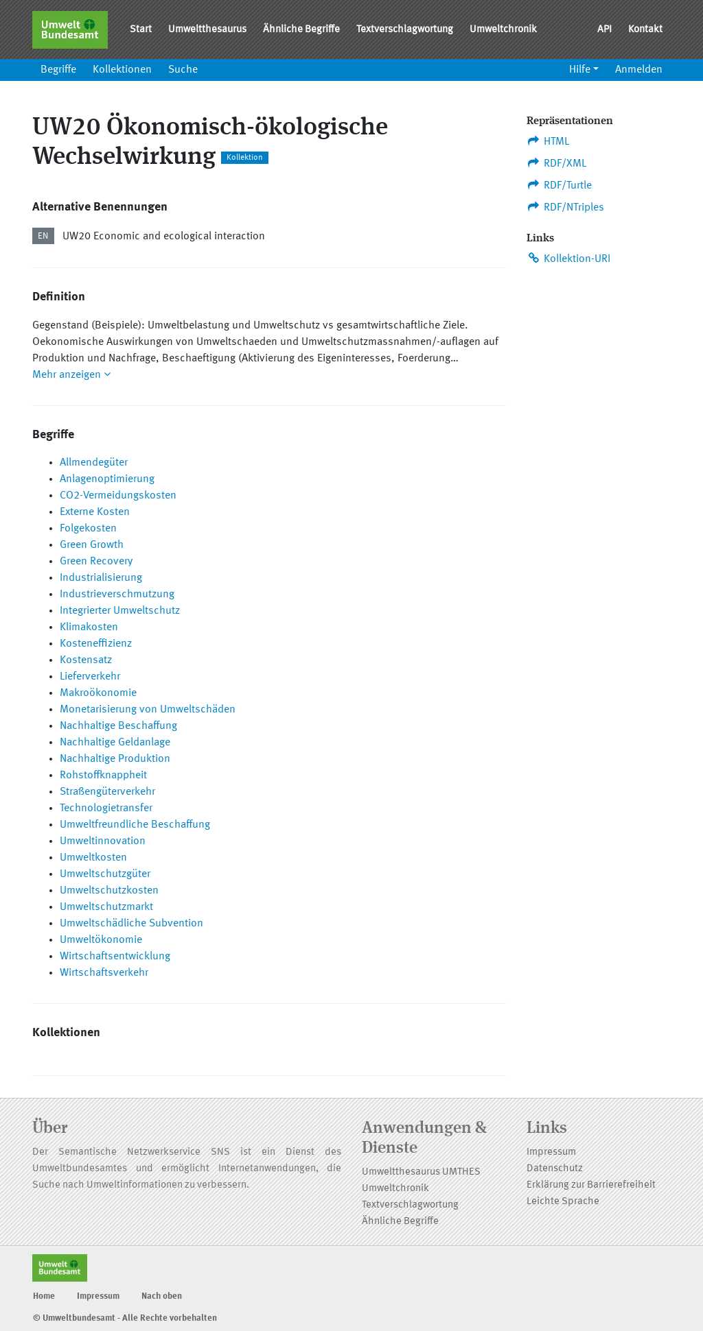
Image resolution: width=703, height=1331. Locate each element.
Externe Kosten (95, 512)
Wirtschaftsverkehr (104, 973)
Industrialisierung (101, 578)
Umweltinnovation (103, 841)
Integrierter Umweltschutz (120, 610)
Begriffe (58, 69)
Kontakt (645, 30)
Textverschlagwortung (404, 30)
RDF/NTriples (565, 207)
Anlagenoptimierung (107, 479)
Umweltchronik (503, 30)
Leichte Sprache (563, 1202)
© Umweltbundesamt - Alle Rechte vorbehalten (125, 1318)
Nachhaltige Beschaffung (118, 726)
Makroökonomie (98, 693)
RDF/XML (556, 163)
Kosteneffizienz (96, 643)
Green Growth (92, 545)
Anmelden (638, 69)
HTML (548, 141)
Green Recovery (96, 561)
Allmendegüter (94, 462)
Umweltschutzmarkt (106, 907)
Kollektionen (122, 69)
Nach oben (161, 1296)
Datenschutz (555, 1169)
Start (141, 30)
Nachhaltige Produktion (115, 759)
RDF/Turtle (559, 185)
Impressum (551, 1152)
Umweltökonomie (101, 940)
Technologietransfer (106, 808)
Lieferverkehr (90, 676)
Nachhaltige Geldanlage (115, 742)
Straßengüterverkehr (107, 792)
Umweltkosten (93, 857)
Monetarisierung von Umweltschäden (147, 709)
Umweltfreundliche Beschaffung (135, 824)
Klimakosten (89, 627)
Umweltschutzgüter (105, 874)
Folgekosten (88, 528)
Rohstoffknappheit (103, 775)
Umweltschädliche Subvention (131, 923)
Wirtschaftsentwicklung (115, 956)
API (604, 30)
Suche (183, 69)
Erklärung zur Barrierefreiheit (591, 1185)
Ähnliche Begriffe (301, 30)
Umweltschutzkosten (109, 890)
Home (44, 1296)
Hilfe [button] (579, 69)
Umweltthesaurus (207, 30)
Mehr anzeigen (71, 375)
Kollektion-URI (568, 258)
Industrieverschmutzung (117, 594)
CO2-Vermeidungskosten (118, 495)
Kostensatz (86, 660)
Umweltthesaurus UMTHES (421, 1172)
